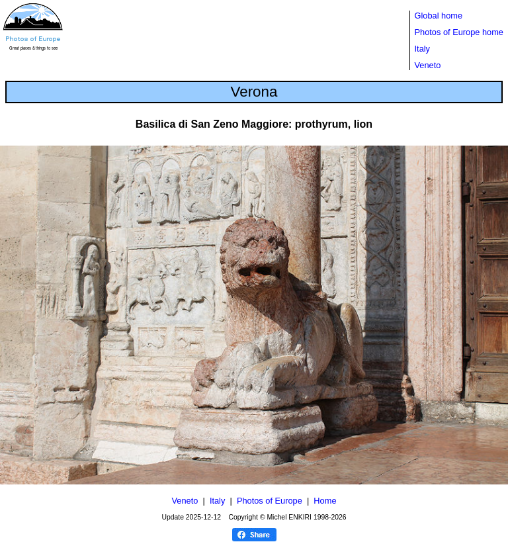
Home (325, 501)
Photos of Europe (269, 501)
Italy (422, 49)
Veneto (428, 65)
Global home (439, 16)
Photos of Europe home (459, 32)
